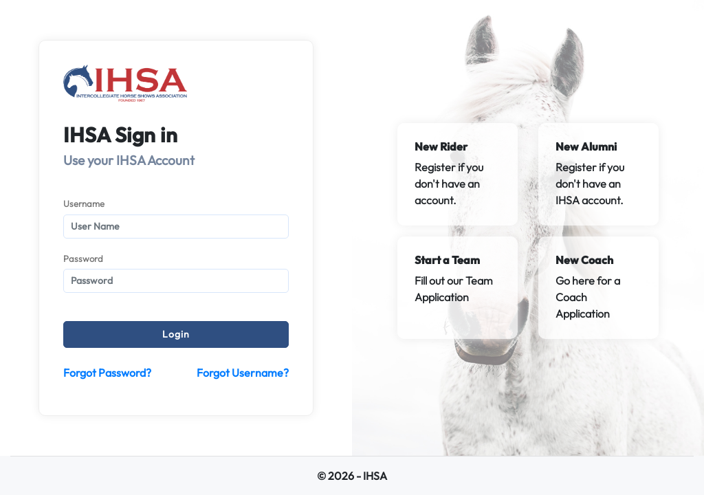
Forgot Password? (107, 373)
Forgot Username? (243, 373)
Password (83, 258)
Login (176, 334)
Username (83, 203)
